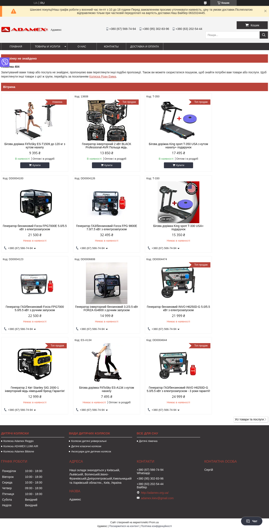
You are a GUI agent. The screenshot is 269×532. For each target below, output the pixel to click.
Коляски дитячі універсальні (88, 363)
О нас (82, 46)
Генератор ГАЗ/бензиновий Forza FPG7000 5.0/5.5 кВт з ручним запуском (168, 227)
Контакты (111, 46)
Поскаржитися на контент (124, 448)
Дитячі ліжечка (148, 363)
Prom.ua (154, 444)
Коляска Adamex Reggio (18, 363)
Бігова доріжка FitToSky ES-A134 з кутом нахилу (168, 308)
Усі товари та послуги (249, 342)
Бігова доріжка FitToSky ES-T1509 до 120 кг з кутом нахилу (33, 145)
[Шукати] (264, 35)
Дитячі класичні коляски (86, 368)
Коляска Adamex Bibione (18, 373)
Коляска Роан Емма (102, 76)
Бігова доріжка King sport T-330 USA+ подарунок (100, 227)
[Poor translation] (15, 471)
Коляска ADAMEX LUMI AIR (20, 368)
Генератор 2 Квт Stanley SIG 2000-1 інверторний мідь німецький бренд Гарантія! (100, 308)
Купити (34, 165)
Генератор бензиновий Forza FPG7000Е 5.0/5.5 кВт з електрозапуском (236, 145)
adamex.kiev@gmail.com (157, 420)
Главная (16, 46)
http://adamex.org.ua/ (154, 415)
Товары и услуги (47, 46)
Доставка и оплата (144, 46)
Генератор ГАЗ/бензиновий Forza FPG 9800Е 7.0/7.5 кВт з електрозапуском (33, 227)
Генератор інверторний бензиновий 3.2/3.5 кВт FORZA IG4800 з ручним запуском (236, 227)
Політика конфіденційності (156, 448)
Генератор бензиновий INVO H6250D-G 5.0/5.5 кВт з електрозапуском (32, 308)
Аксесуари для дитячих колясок (91, 373)
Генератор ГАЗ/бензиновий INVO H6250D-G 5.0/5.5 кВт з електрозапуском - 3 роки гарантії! (236, 310)
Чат (251, 521)
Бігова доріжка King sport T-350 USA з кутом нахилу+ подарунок (168, 145)
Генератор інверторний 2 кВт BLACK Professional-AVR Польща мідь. (100, 145)
